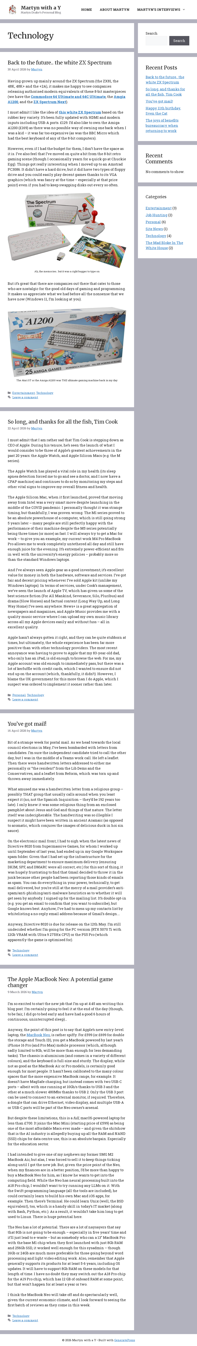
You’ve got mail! (27, 724)
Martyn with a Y (41, 8)
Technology (44, 393)
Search (152, 33)
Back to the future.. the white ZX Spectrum (60, 62)
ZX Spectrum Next (49, 101)
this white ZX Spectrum (80, 112)
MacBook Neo (38, 1034)
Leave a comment (25, 397)
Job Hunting (156, 215)
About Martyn (114, 9)
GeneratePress (124, 1340)
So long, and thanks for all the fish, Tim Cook (63, 422)
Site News (154, 229)
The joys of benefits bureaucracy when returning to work (162, 125)
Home (86, 9)
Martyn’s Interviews (163, 9)
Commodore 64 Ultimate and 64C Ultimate (68, 96)
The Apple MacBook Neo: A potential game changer (60, 982)
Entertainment (23, 393)
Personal (19, 695)
